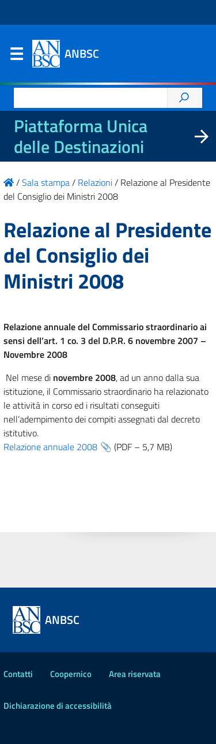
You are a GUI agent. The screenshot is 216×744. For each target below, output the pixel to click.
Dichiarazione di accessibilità (57, 705)
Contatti (18, 674)
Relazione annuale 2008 (50, 447)
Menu (16, 56)
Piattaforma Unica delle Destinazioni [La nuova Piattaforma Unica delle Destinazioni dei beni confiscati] (80, 136)
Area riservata (135, 674)
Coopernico (71, 674)
